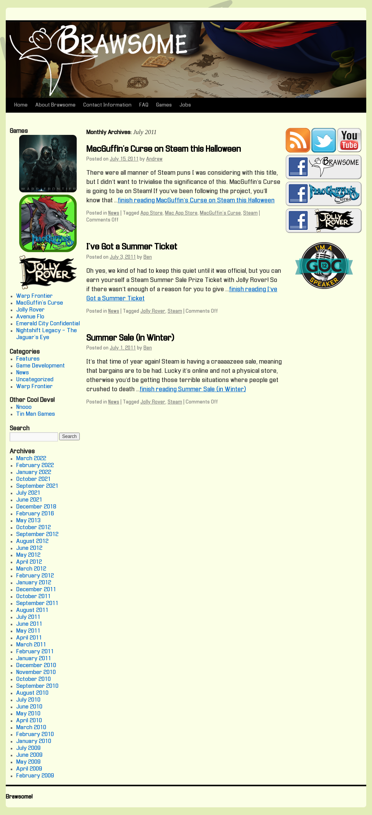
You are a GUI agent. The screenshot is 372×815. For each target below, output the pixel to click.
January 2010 (33, 741)
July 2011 (28, 617)
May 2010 (28, 714)
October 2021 (33, 479)
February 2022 (35, 465)
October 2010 (33, 679)
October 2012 (33, 527)
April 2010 (29, 720)
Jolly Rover (152, 311)
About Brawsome (55, 105)
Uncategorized (34, 379)
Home (21, 105)
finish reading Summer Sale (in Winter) (193, 389)
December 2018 (36, 507)
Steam (250, 213)
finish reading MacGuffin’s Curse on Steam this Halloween (196, 200)
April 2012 (29, 562)
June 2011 (29, 624)
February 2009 (35, 776)
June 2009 (29, 755)
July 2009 (28, 748)
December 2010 (36, 665)
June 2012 (29, 548)
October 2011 (33, 596)
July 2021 (28, 493)
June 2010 (29, 707)
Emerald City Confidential (48, 323)
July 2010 (28, 700)
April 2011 (29, 638)
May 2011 (28, 631)
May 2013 (28, 520)
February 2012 (35, 576)
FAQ (143, 105)
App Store (151, 213)
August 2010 (32, 693)
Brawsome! (19, 797)
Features (28, 359)
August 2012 (32, 541)
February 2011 (35, 651)
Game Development (40, 366)
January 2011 (33, 658)
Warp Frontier (34, 296)
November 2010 (36, 672)
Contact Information (107, 105)
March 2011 (31, 645)
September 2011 (37, 603)
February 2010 (35, 734)
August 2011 (32, 610)
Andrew (154, 159)
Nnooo (23, 407)
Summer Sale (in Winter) (130, 338)
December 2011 (36, 589)
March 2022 (31, 458)
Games (164, 105)
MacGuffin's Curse (220, 213)
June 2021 (29, 500)
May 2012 (28, 555)
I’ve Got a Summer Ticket (131, 247)
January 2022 (33, 472)
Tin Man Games (35, 414)
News (113, 213)
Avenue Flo (30, 317)
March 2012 (31, 569)
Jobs (185, 105)
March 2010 (31, 727)
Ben (147, 257)
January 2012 (33, 582)
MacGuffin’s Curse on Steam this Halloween (163, 149)
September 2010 (37, 686)
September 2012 (37, 534)
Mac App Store (181, 213)
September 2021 (37, 486)
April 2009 (29, 769)
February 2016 (35, 514)
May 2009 (28, 762)
